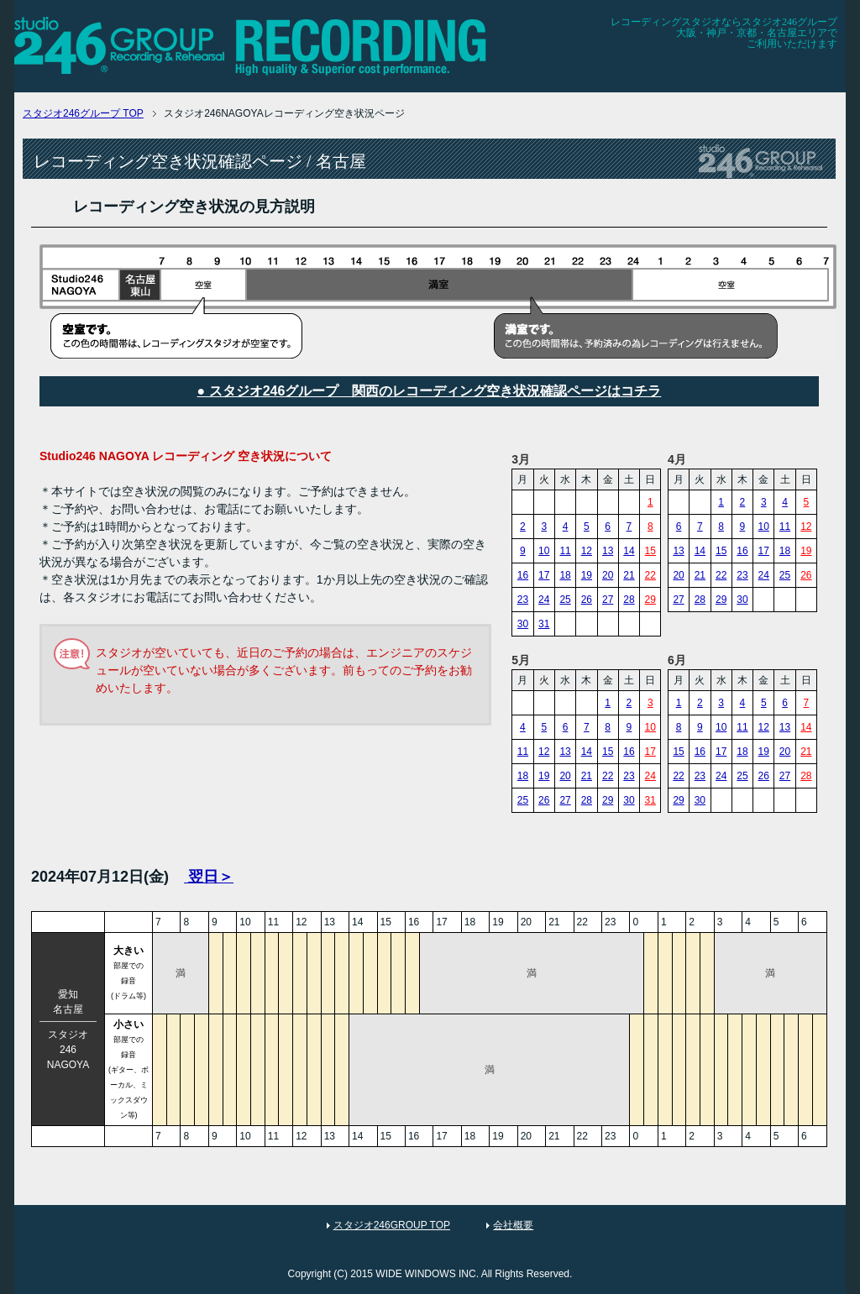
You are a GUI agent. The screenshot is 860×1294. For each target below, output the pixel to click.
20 (607, 575)
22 (650, 575)
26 (586, 599)
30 (522, 624)
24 (543, 599)
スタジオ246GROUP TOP (391, 1225)
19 (586, 575)
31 (543, 624)
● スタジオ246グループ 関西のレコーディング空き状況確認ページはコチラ (429, 391)
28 (628, 599)
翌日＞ (208, 876)
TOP (83, 113)
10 (543, 551)
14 (628, 551)
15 (650, 551)
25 (564, 599)
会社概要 (513, 1225)
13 (607, 551)
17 (543, 575)
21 (628, 575)
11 (564, 551)
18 (564, 575)
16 (522, 575)
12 (586, 551)
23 (522, 599)
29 (650, 599)
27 (607, 599)
